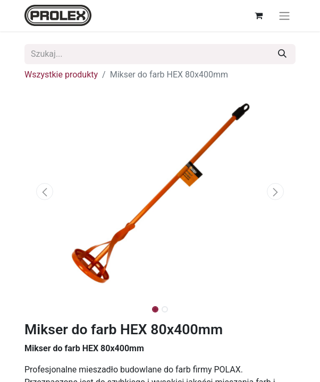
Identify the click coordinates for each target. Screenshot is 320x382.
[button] (44, 191)
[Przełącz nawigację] (284, 15)
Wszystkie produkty (61, 75)
